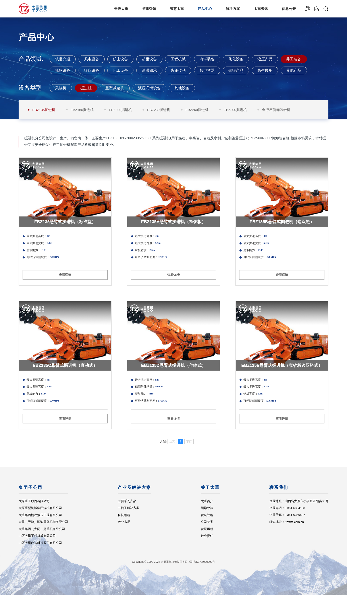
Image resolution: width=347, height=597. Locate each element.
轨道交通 (63, 59)
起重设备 (153, 59)
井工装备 (303, 59)
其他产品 (303, 70)
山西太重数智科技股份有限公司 (40, 545)
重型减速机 (117, 88)
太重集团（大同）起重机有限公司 (42, 531)
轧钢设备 (63, 70)
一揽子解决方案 (128, 510)
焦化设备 (243, 59)
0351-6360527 (295, 517)
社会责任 (206, 538)
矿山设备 (123, 59)
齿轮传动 (183, 70)
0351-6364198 (295, 510)
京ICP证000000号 (204, 564)
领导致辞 (206, 510)
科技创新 (124, 517)
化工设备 (123, 70)
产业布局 (124, 524)
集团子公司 (30, 489)
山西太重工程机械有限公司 (37, 538)
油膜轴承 (153, 70)
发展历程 (206, 531)
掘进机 (87, 88)
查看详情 (65, 289)
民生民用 (273, 70)
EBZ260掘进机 (198, 110)
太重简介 (206, 503)
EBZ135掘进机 (44, 110)
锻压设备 (93, 70)
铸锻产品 (243, 70)
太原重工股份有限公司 (34, 503)
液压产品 (273, 59)
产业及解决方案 (134, 489)
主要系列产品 (127, 503)
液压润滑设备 (153, 88)
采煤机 (61, 88)
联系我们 (278, 489)
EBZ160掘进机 (82, 110)
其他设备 (187, 88)
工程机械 (183, 59)
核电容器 (213, 70)
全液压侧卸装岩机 (277, 110)
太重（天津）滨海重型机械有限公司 (43, 524)
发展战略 (206, 517)
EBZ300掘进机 (236, 110)
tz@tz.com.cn (294, 524)
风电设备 (93, 59)
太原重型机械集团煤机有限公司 (40, 510)
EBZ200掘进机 (121, 110)
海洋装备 (213, 59)
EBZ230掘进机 (159, 110)
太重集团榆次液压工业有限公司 (40, 517)
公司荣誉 (206, 524)
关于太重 (210, 489)
